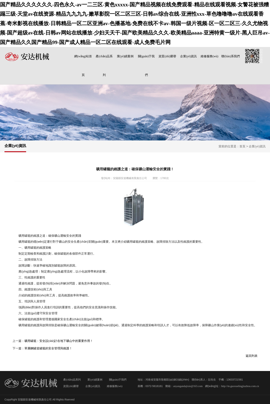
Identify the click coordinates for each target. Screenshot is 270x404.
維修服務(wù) (209, 56)
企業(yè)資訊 (188, 56)
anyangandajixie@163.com (188, 386)
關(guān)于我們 (118, 379)
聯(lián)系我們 (230, 56)
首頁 (242, 146)
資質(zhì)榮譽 (167, 56)
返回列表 (252, 355)
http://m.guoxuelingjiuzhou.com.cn (240, 386)
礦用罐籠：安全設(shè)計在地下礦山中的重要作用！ (58, 340)
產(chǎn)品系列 (72, 379)
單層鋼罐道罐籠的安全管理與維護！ (48, 348)
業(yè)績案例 (125, 56)
